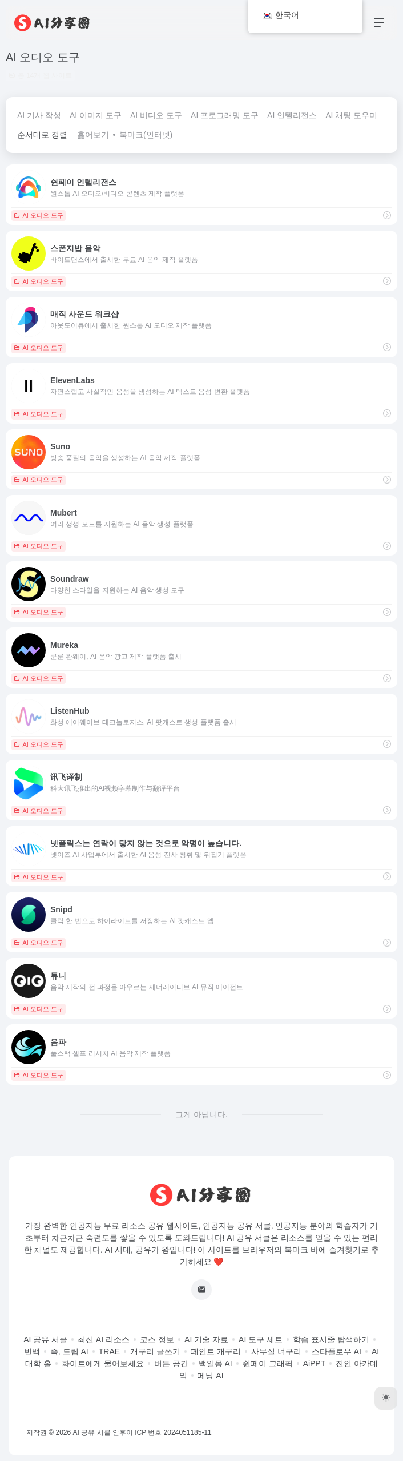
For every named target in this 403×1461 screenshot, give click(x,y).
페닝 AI (210, 1375)
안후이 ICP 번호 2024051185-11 (162, 1432)
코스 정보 (157, 1339)
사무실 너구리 (276, 1351)
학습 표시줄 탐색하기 (331, 1339)
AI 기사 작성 (39, 115)
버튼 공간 (171, 1363)
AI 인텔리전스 (292, 115)
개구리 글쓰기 (155, 1351)
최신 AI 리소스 (104, 1339)
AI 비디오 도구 (156, 115)
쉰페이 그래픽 (268, 1363)
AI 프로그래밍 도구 (225, 115)
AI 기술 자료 (206, 1339)
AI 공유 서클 (45, 1339)
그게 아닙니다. (201, 1114)
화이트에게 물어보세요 (103, 1363)
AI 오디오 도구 (38, 215)
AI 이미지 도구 (96, 115)
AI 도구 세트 (261, 1339)
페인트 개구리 (216, 1351)
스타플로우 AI (336, 1351)
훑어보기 (93, 134)
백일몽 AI (215, 1363)
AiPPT (314, 1363)
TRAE (109, 1351)
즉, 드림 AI (69, 1351)
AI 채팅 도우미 (351, 115)
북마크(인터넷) (145, 134)
